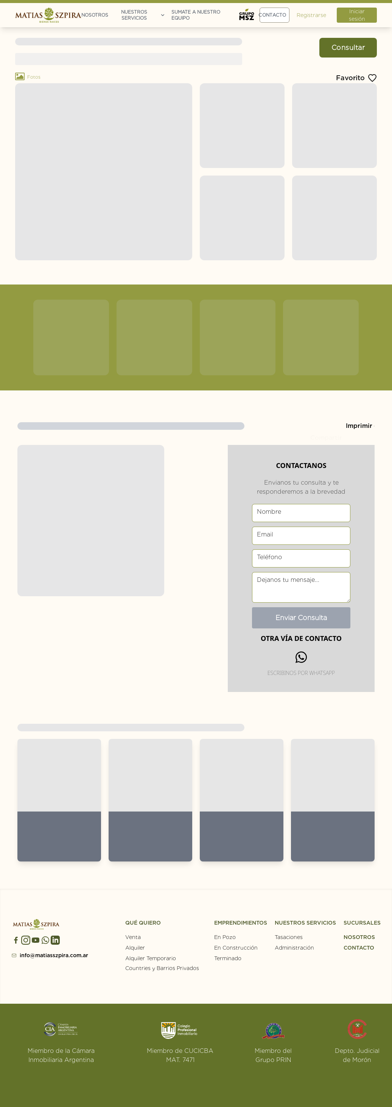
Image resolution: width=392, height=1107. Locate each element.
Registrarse (311, 15)
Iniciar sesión (357, 15)
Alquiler (135, 948)
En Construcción (236, 948)
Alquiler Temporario (150, 958)
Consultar (348, 47)
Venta (133, 937)
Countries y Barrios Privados (162, 968)
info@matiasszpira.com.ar (40, 955)
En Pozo (225, 937)
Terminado (227, 958)
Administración (294, 948)
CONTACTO (359, 948)
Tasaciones (289, 937)
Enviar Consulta (301, 618)
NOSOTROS (359, 937)
